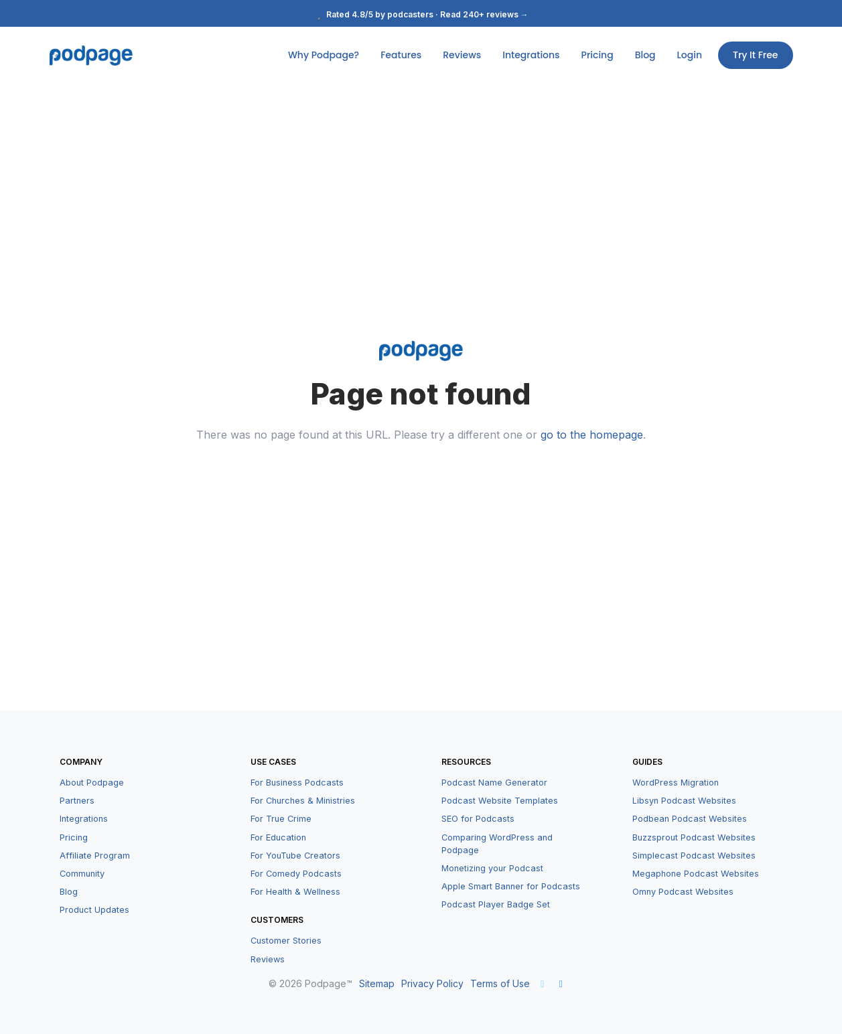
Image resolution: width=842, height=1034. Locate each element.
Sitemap (377, 983)
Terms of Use (500, 983)
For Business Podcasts (297, 783)
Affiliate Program (95, 856)
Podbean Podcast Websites (689, 819)
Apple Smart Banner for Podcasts (510, 886)
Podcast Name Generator (494, 783)
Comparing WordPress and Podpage (497, 843)
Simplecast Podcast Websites (694, 856)
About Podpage (92, 783)
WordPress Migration (675, 783)
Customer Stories (286, 941)
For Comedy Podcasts (296, 874)
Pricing (597, 55)
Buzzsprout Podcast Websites (694, 837)
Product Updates (94, 910)
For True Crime (281, 819)
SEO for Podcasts (477, 819)
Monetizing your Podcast (492, 868)
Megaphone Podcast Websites (695, 874)
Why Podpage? (323, 55)
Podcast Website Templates (499, 801)
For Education (278, 837)
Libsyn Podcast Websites (684, 801)
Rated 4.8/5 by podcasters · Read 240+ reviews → (421, 14)
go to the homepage (592, 434)
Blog (645, 55)
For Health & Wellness (295, 892)
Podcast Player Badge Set (495, 904)
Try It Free (755, 55)
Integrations (530, 55)
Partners (77, 801)
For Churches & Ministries (303, 801)
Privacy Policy (432, 983)
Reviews (462, 55)
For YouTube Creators (295, 856)
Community (82, 874)
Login (689, 55)
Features (400, 55)
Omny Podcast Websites (682, 892)
